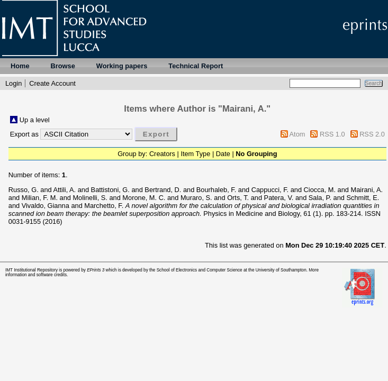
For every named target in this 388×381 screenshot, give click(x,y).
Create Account (52, 83)
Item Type (195, 154)
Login (13, 83)
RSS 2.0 (372, 134)
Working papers (121, 66)
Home (20, 66)
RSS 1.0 (332, 134)
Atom (297, 134)
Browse (63, 66)
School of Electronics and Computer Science (199, 270)
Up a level (35, 120)
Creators (162, 154)
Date (223, 154)
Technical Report (195, 66)
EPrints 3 (95, 270)
